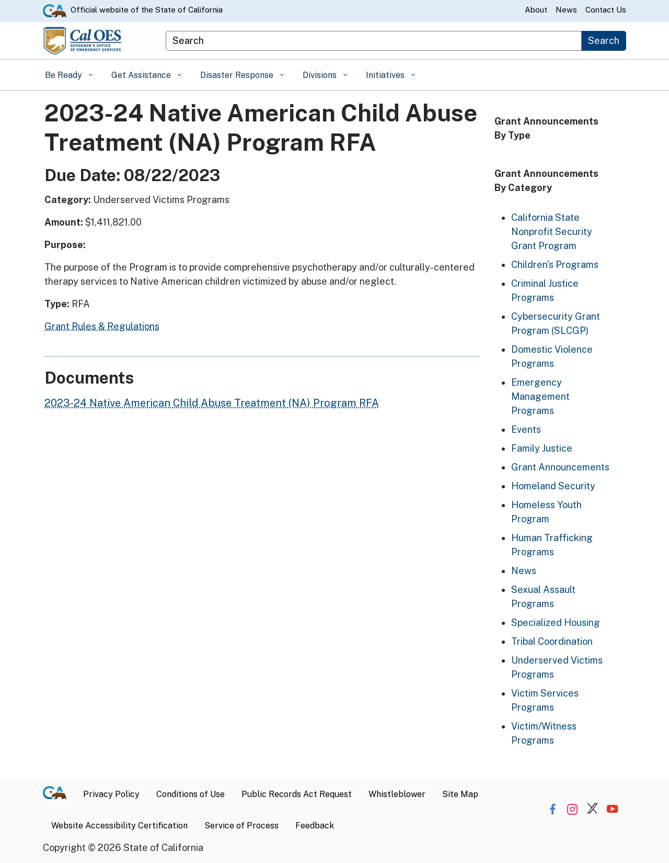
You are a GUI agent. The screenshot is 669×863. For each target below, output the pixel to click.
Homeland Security (553, 485)
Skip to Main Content (334, 0)
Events (526, 429)
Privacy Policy (111, 794)
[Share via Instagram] (573, 809)
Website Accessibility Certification (119, 826)
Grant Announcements (560, 467)
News (566, 9)
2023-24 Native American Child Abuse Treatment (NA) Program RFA (211, 403)
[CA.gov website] (54, 10)
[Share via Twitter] (592, 809)
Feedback (314, 826)
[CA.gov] (59, 794)
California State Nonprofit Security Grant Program (551, 231)
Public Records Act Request (296, 794)
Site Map (460, 794)
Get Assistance (142, 75)
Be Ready (64, 75)
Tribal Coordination (552, 641)
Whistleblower (396, 794)
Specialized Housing (555, 622)
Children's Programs (554, 264)
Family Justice (541, 448)
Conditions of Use (190, 794)
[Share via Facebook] (553, 809)
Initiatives (386, 75)
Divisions (321, 75)
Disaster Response (237, 75)
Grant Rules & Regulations (101, 326)
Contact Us (605, 9)
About (536, 9)
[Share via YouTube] (612, 809)
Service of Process (241, 826)
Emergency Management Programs (540, 396)
